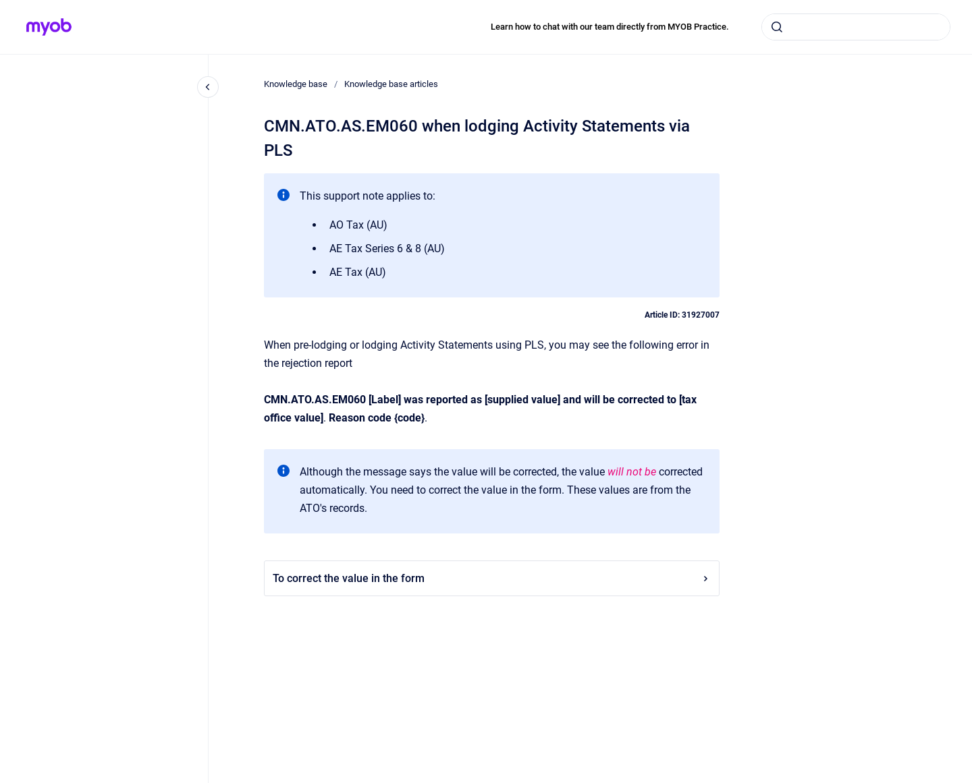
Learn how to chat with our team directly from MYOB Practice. (610, 27)
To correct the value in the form (492, 578)
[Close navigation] (208, 87)
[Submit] (777, 27)
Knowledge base (295, 84)
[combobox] (856, 27)
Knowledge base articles (391, 84)
